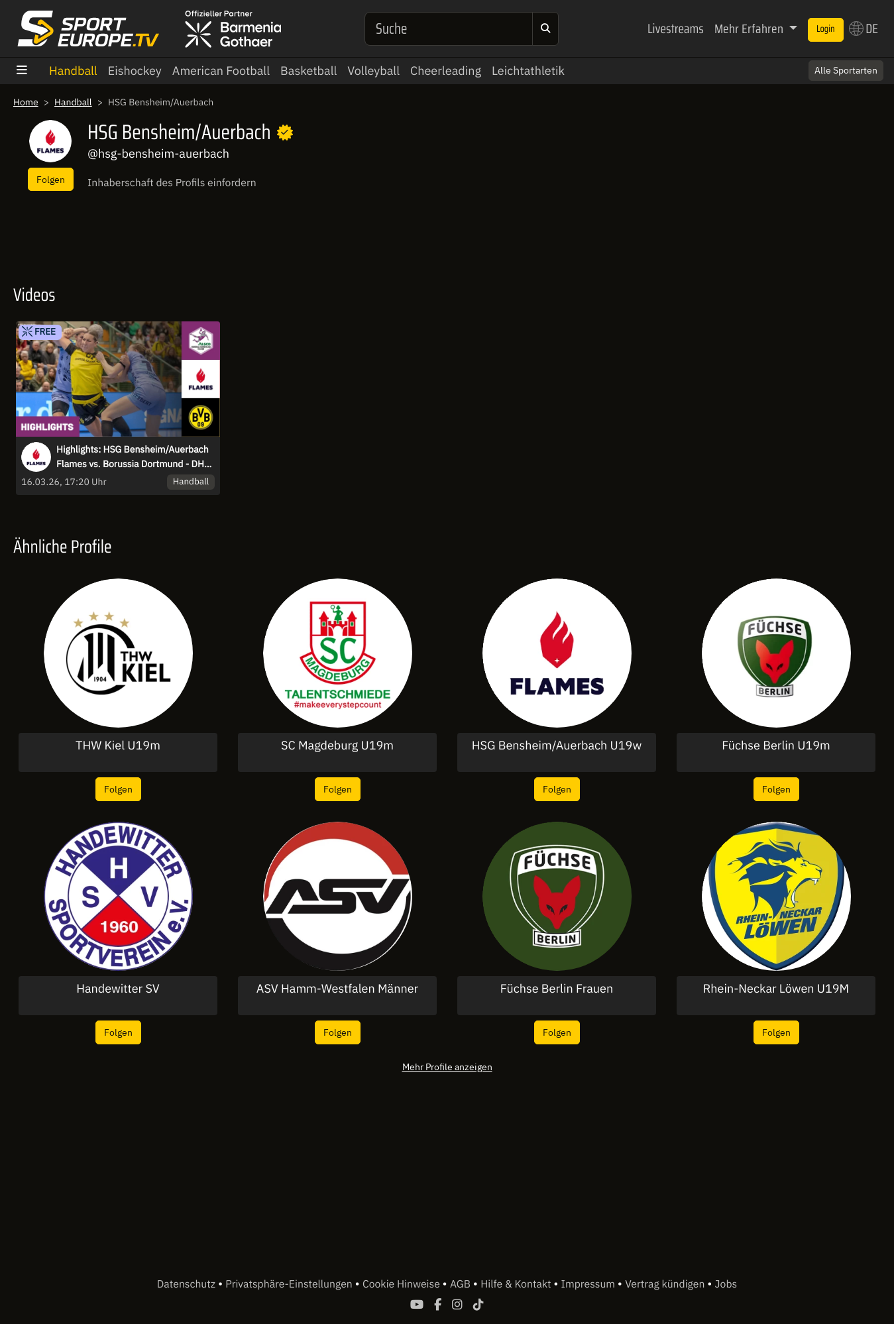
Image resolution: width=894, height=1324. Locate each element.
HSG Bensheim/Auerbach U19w (557, 745)
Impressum (589, 1284)
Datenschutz (187, 1284)
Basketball (308, 70)
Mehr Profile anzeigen (447, 1066)
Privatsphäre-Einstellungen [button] (290, 1284)
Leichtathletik (528, 70)
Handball (73, 70)
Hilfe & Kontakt (516, 1284)
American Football (221, 70)
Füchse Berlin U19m (776, 745)
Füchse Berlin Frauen (556, 988)
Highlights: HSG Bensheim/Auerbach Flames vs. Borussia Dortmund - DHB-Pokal (135, 457)
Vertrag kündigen (666, 1284)
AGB (461, 1284)
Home (25, 102)
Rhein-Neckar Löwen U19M (776, 988)
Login (825, 29)
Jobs (726, 1284)
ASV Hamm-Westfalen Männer (337, 988)
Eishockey (135, 70)
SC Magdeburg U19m (337, 745)
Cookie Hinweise (403, 1284)
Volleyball (373, 70)
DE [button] (863, 28)
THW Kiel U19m (118, 745)
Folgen (50, 179)
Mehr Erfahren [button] (750, 28)
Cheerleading (445, 70)
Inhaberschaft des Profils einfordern (171, 183)
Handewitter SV (118, 988)
